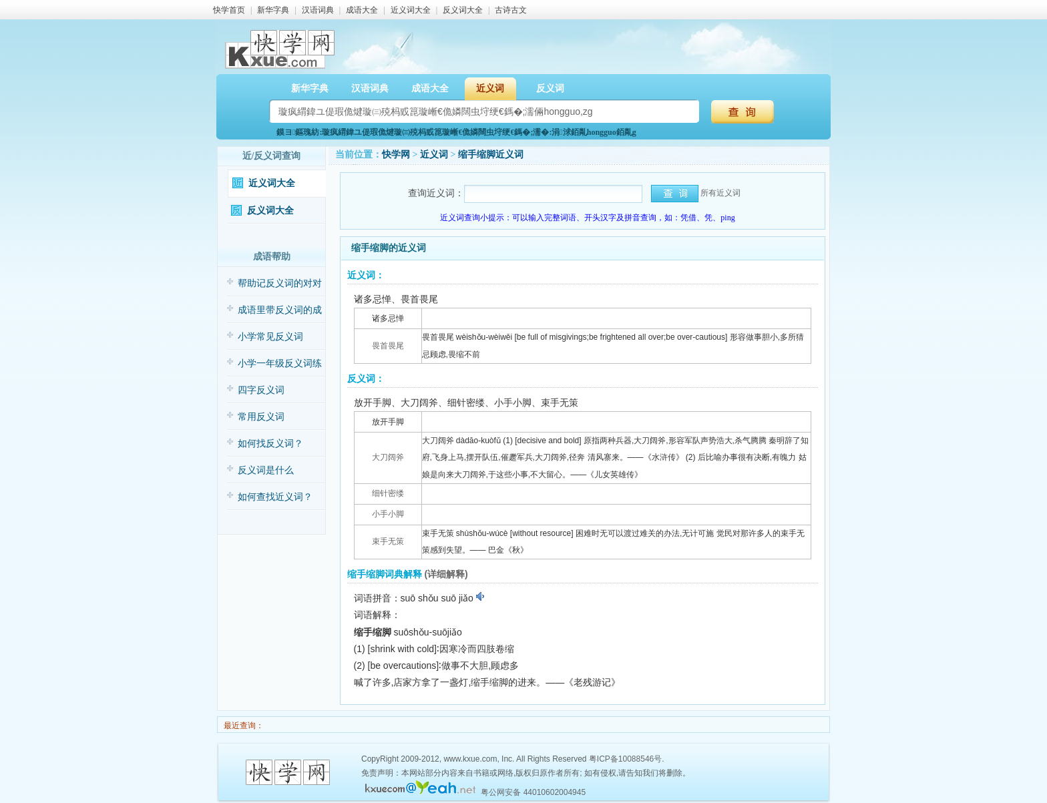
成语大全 (362, 10)
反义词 (550, 88)
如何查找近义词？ (275, 497)
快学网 (396, 155)
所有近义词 (720, 193)
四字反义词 (261, 390)
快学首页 (229, 10)
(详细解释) (445, 574)
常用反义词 (261, 417)
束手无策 (388, 541)
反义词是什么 (266, 470)
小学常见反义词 (270, 337)
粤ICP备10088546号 (625, 759)
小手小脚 (388, 514)
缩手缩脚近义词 (491, 155)
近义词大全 (411, 10)
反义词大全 (463, 10)
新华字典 (273, 10)
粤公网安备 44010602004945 (533, 792)
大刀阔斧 (388, 457)
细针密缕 (388, 493)
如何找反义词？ (270, 444)
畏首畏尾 (388, 345)
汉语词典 (318, 10)
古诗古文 (511, 10)
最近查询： (243, 725)
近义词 (490, 88)
